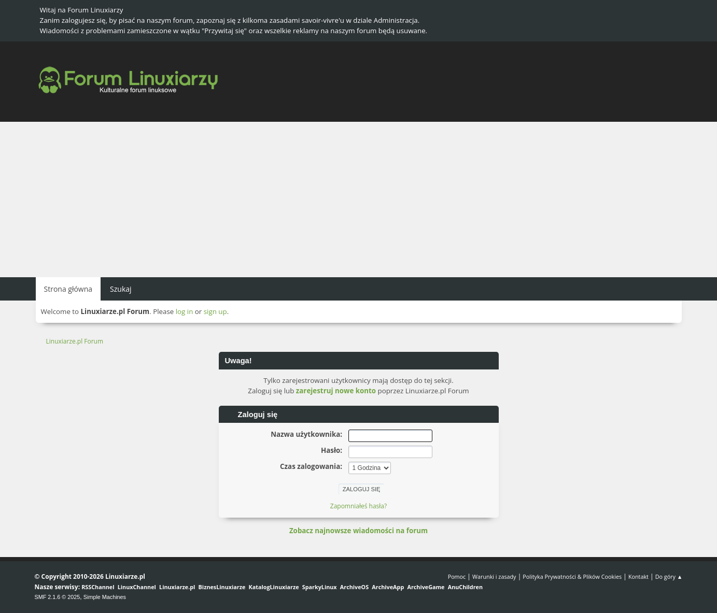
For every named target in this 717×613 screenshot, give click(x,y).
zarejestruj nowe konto (336, 390)
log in (184, 311)
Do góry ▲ (669, 576)
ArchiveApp (388, 587)
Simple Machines (104, 597)
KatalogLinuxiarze (274, 587)
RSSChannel (97, 587)
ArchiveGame (425, 587)
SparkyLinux (319, 587)
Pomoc (457, 576)
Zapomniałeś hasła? (358, 506)
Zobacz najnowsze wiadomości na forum (358, 530)
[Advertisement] (359, 199)
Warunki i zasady (494, 576)
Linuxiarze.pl (177, 587)
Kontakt (638, 576)
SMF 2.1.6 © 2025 (57, 597)
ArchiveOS (354, 587)
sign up (215, 311)
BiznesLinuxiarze (222, 587)
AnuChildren (465, 587)
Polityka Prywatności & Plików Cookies (572, 576)
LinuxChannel (137, 587)
